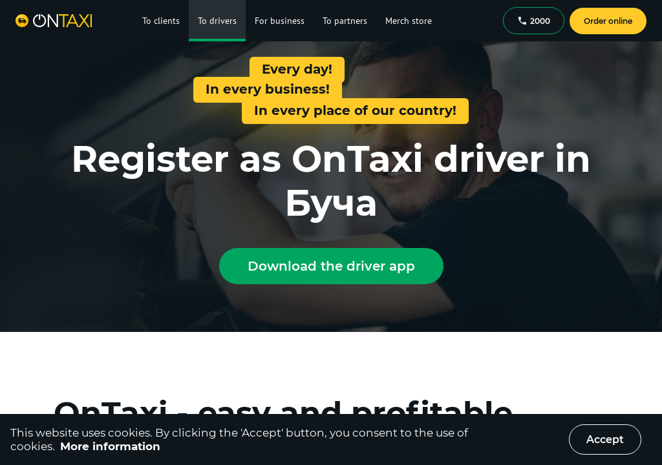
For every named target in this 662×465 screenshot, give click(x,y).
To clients (161, 20)
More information (110, 446)
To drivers (217, 20)
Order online (608, 21)
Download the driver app (331, 266)
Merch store (408, 20)
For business (279, 20)
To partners (345, 20)
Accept (605, 439)
